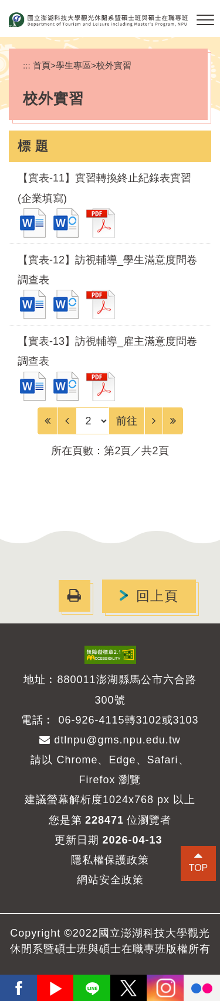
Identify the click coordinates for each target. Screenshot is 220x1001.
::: (27, 65)
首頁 (41, 65)
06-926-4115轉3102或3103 (128, 720)
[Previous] (66, 421)
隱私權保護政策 (110, 860)
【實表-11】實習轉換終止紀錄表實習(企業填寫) (104, 188)
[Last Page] (173, 421)
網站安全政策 (110, 880)
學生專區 (73, 65)
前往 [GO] (126, 421)
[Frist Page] (47, 421)
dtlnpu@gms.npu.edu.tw (109, 740)
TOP (198, 868)
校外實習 (113, 65)
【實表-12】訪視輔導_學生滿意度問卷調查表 (107, 270)
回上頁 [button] (157, 596)
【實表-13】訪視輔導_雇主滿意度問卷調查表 (107, 351)
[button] (205, 20)
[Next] (153, 421)
